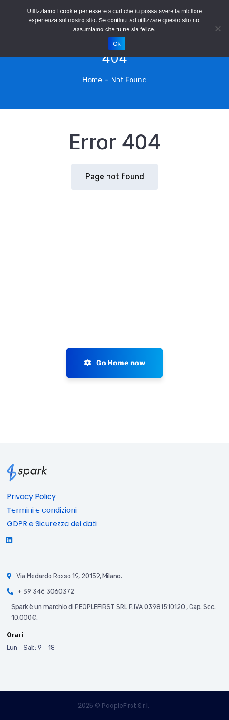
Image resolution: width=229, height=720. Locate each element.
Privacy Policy (31, 496)
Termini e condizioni (42, 510)
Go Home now (114, 363)
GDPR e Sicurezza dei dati (52, 523)
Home (92, 80)
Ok (117, 43)
